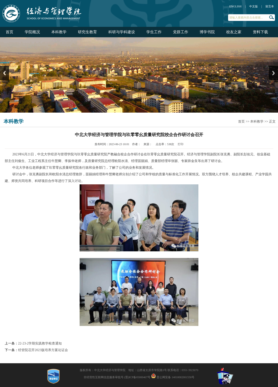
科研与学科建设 (121, 32)
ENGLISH (235, 6)
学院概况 (32, 32)
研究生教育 (87, 32)
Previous (4, 73)
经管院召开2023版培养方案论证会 (43, 350)
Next (273, 73)
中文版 (253, 6)
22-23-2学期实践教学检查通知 (40, 343)
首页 (9, 32)
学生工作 (154, 32)
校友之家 (233, 32)
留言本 (269, 6)
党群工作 (180, 32)
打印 (180, 144)
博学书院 (207, 32)
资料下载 (260, 32)
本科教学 (59, 32)
